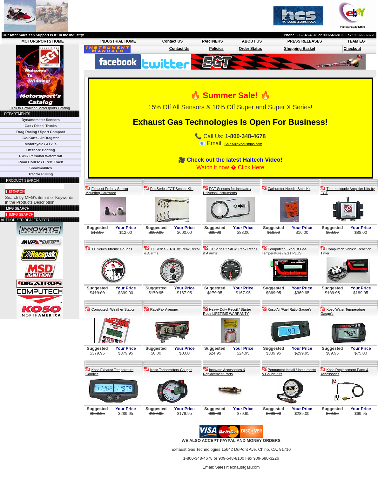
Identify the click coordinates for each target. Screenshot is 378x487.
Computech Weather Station (113, 309)
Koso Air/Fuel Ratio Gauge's (290, 309)
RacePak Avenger (164, 309)
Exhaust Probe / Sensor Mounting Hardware (106, 191)
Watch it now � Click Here (230, 167)
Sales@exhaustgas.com (243, 144)
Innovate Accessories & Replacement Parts (224, 372)
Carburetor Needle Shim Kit (289, 189)
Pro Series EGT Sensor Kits (171, 189)
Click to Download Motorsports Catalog (40, 106)
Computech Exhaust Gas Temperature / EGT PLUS (284, 251)
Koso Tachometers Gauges (171, 370)
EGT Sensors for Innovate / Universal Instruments (227, 191)
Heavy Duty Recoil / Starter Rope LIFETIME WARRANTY (227, 311)
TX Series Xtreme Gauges (111, 249)
